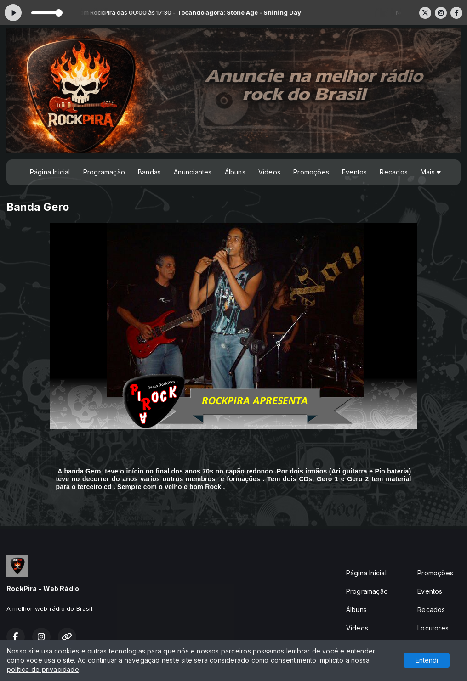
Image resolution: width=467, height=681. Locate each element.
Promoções (311, 172)
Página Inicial (50, 172)
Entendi (427, 660)
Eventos (354, 172)
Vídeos (269, 172)
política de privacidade (43, 669)
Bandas (149, 172)
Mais (431, 172)
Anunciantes (192, 172)
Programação (104, 172)
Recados (393, 172)
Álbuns (235, 172)
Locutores (433, 628)
